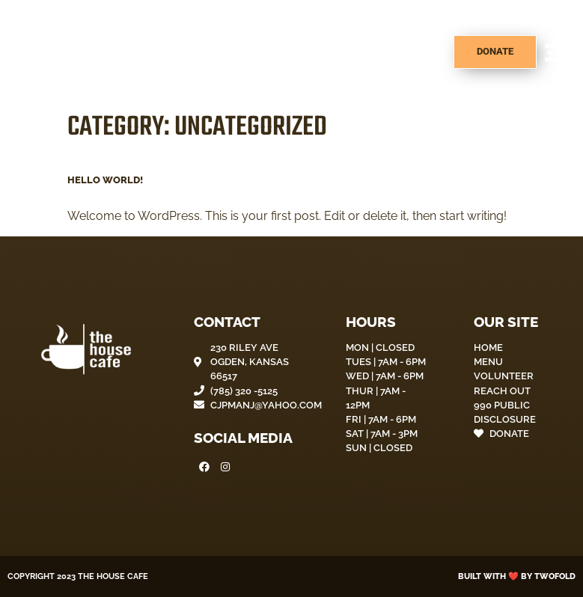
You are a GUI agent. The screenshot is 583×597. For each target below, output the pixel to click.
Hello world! (105, 180)
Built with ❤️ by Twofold (517, 576)
